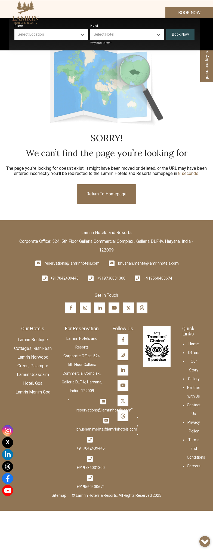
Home (194, 344)
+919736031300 (111, 278)
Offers (193, 352)
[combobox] (51, 34)
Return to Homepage (106, 193)
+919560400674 (158, 278)
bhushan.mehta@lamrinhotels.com (148, 263)
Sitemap (59, 495)
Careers (193, 466)
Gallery (194, 379)
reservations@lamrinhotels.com (72, 263)
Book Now (189, 12)
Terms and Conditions (196, 448)
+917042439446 (64, 278)
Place (18, 26)
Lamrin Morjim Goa (33, 392)
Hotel (94, 26)
